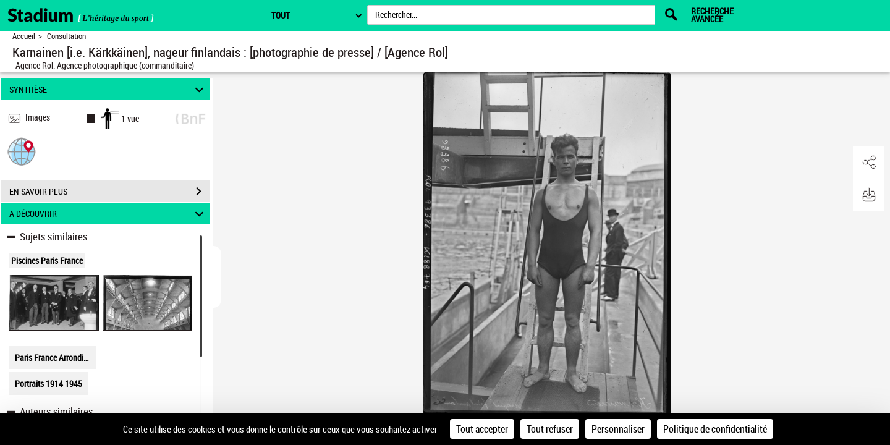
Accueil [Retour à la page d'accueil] (23, 36)
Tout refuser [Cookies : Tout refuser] (550, 429)
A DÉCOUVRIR (108, 213)
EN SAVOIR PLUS (109, 191)
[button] (21, 151)
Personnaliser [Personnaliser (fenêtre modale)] (618, 429)
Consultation (66, 36)
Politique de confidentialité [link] (715, 429)
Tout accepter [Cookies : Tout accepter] (482, 429)
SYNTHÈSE (108, 89)
